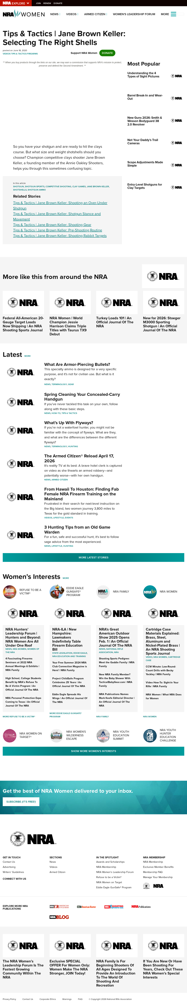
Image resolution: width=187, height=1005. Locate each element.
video (149, 657)
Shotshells (20, 189)
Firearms (32, 53)
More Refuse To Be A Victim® (19, 716)
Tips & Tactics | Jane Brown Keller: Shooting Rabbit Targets (60, 235)
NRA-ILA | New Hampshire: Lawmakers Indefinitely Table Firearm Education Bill (67, 639)
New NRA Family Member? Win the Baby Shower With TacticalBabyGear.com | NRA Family (115, 680)
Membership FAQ (153, 872)
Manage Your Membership (158, 877)
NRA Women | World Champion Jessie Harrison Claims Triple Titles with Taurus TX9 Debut (68, 326)
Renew (48, 3)
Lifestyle (58, 517)
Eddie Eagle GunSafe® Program (75, 591)
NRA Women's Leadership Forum (115, 872)
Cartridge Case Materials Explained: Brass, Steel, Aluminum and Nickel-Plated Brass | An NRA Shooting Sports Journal (163, 641)
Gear (71, 384)
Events (69, 517)
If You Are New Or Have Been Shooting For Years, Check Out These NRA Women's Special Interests (163, 969)
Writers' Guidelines (13, 872)
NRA (116, 652)
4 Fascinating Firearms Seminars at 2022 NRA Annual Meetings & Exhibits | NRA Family (22, 664)
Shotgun (18, 186)
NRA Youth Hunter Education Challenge (168, 735)
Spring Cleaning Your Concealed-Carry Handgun (82, 396)
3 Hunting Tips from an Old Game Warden (77, 529)
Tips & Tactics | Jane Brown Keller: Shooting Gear (52, 224)
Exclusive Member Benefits (158, 867)
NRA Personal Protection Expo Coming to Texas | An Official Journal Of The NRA (23, 702)
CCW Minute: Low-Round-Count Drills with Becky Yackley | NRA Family (161, 670)
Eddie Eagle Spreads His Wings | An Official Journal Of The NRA (69, 698)
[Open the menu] (173, 14)
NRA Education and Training (69, 656)
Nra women (19, 649)
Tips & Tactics (19, 53)
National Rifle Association (111, 650)
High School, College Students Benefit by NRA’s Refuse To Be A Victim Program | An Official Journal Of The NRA (23, 684)
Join (39, 3)
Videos (71, 14)
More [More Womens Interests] (66, 578)
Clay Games (79, 186)
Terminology (59, 384)
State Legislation (62, 653)
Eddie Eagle (80, 653)
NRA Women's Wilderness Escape (76, 735)
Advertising (9, 867)
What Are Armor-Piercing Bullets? (77, 364)
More (27, 356)
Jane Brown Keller (98, 186)
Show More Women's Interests (93, 751)
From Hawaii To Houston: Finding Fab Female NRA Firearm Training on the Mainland (81, 494)
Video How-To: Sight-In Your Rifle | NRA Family (162, 684)
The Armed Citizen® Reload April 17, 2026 (79, 458)
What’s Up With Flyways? (68, 422)
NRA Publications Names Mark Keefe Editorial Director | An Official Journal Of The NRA (117, 700)
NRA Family (121, 591)
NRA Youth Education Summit (121, 735)
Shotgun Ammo (37, 189)
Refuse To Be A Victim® (30, 591)
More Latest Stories (93, 557)
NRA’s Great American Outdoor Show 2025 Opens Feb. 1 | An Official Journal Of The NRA (115, 637)
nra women (160, 657)
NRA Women (168, 591)
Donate (58, 3)
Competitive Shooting (58, 186)
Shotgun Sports (34, 186)
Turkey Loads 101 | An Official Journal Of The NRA (114, 322)
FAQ (80, 999)
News (54, 14)
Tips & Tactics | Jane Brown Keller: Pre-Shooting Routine (57, 230)
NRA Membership (106, 867)
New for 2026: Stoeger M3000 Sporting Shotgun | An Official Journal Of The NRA (161, 324)
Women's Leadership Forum (134, 14)
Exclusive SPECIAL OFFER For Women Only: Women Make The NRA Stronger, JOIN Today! (70, 967)
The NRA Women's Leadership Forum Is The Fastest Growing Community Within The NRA (23, 969)
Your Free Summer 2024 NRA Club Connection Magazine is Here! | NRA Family (69, 666)
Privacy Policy (9, 999)
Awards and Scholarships (110, 862)
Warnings (67, 999)
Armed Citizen (94, 14)
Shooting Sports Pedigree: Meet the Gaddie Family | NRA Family (117, 662)
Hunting (73, 446)
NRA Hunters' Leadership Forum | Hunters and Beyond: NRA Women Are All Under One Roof (23, 637)
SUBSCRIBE (21, 802)
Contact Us (9, 862)
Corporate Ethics (48, 999)
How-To (56, 413)
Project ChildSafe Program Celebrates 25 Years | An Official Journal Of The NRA (68, 682)
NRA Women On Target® (31, 735)
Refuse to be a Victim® (109, 877)
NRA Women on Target (109, 882)
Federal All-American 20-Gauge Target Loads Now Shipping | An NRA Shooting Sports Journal (23, 324)
